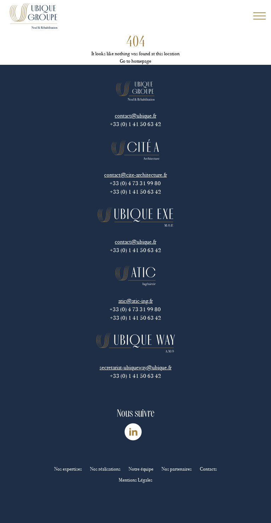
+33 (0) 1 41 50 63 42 (135, 124)
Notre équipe (141, 469)
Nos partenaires (177, 469)
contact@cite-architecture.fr (135, 174)
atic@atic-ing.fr (135, 300)
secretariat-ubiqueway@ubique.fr (135, 367)
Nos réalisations (105, 469)
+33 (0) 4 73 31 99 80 (135, 183)
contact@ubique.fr (135, 115)
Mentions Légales (135, 480)
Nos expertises (68, 469)
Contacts (208, 469)
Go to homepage (135, 61)
